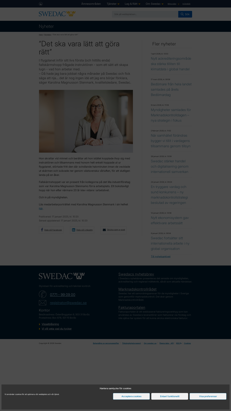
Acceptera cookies (131, 396)
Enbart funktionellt (169, 396)
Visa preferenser (208, 396)
